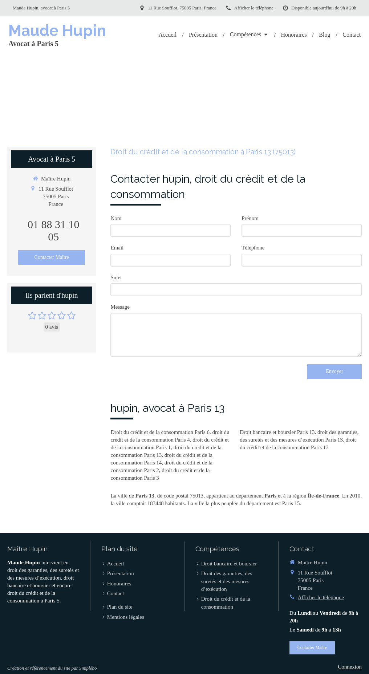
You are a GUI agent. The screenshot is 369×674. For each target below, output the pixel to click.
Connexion (350, 667)
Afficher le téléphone (253, 8)
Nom (115, 218)
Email (116, 248)
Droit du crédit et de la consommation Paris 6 (159, 432)
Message (120, 307)
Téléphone (253, 248)
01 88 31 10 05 (54, 230)
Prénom (250, 218)
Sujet (116, 277)
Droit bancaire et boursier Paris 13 (277, 432)
